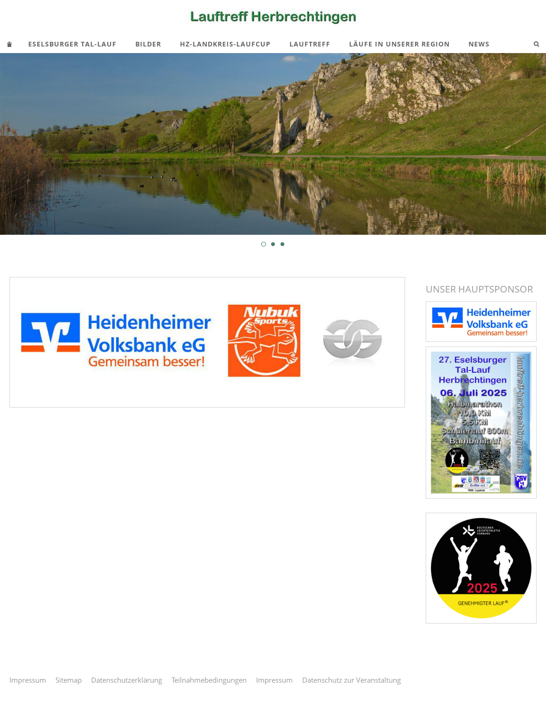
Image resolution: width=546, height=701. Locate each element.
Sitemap (68, 680)
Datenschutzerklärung (126, 680)
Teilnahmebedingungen (209, 680)
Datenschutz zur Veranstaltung (351, 680)
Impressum (27, 680)
